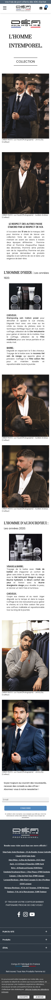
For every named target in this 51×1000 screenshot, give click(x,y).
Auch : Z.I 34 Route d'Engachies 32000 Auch (27, 864)
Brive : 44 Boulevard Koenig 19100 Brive (26, 868)
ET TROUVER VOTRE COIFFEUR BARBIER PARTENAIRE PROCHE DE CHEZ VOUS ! (24, 903)
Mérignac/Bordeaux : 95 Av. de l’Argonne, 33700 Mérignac (26, 888)
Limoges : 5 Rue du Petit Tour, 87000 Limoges (26, 876)
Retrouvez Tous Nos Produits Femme (25, 971)
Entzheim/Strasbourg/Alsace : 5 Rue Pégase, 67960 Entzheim (27, 872)
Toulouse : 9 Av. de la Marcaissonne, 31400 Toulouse (27, 892)
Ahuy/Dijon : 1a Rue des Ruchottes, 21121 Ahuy (27, 860)
